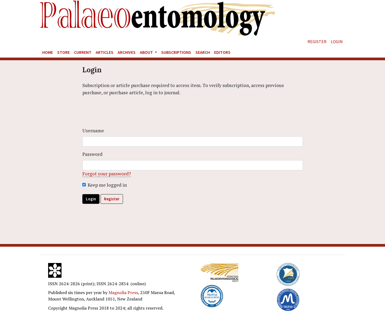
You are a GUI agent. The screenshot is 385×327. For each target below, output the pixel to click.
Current (82, 52)
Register (316, 41)
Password (92, 154)
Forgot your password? (106, 174)
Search (202, 52)
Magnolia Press (123, 292)
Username (93, 130)
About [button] (147, 52)
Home (47, 52)
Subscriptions (176, 52)
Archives (127, 52)
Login (337, 41)
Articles (104, 52)
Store (63, 52)
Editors (222, 52)
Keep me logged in (107, 185)
